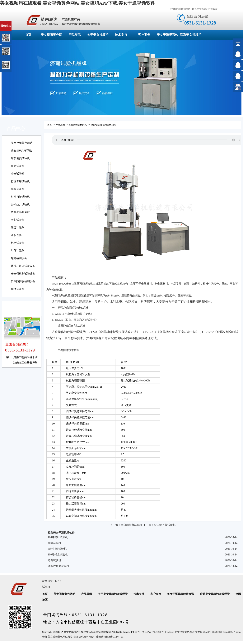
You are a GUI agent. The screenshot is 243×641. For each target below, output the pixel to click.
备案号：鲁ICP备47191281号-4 (149, 631)
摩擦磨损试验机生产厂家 (110, 636)
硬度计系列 (17, 227)
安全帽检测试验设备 (23, 273)
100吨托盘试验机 (58, 554)
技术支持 (121, 34)
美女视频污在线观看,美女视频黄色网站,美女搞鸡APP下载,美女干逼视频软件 (77, 3)
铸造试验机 (54, 560)
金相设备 (16, 235)
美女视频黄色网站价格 (60, 636)
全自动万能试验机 (164, 525)
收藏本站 (175, 9)
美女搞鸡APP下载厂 (84, 636)
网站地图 (185, 9)
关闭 (19, 23)
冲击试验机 (17, 173)
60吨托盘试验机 (57, 548)
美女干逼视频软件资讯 (180, 594)
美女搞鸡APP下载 (21, 150)
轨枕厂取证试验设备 (23, 266)
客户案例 (144, 34)
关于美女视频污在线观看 (113, 594)
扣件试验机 (17, 289)
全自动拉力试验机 (131, 525)
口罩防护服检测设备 (23, 281)
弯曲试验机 (17, 219)
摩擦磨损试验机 (20, 158)
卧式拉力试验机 (20, 204)
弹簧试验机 (17, 189)
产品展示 (74, 34)
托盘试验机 (54, 543)
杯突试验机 (17, 242)
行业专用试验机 (20, 181)
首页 (28, 34)
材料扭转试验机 (20, 196)
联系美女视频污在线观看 (204, 9)
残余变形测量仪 (20, 212)
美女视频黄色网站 (21, 143)
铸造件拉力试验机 (58, 566)
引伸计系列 (17, 250)
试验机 (89, 283)
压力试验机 (17, 166)
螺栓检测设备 (19, 258)
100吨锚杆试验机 (58, 537)
